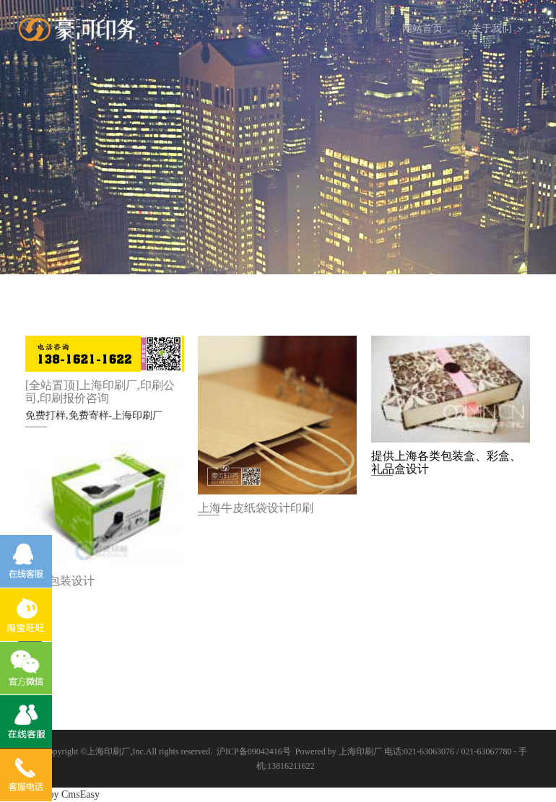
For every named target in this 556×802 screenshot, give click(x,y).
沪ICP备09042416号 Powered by (278, 751)
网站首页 (422, 28)
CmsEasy (80, 794)
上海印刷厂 (108, 751)
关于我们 (498, 28)
